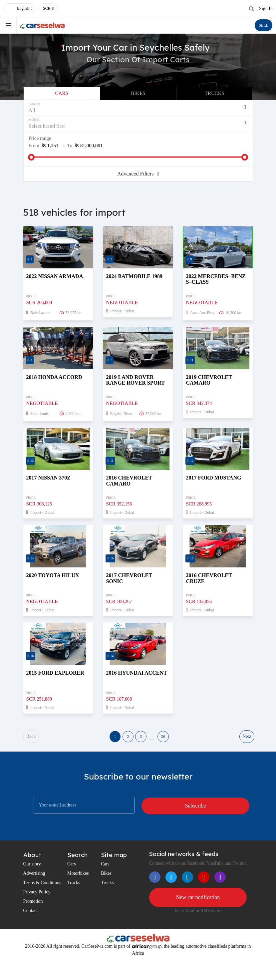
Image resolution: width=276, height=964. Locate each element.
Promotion (33, 904)
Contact (30, 913)
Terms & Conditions (42, 885)
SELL (263, 25)
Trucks (214, 93)
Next (246, 738)
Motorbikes (78, 876)
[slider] (31, 157)
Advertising (34, 876)
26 (172, 738)
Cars (61, 93)
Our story (32, 866)
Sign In (266, 8)
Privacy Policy (37, 894)
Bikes (138, 93)
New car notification (198, 900)
